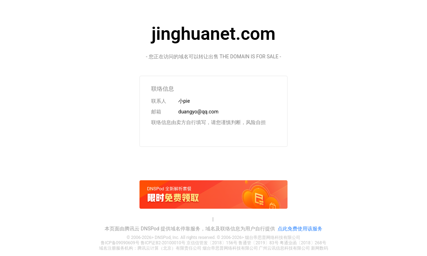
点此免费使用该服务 (300, 228)
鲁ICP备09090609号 (120, 242)
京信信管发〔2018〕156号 (211, 242)
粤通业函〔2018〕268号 (303, 242)
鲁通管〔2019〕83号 (258, 242)
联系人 (158, 101)
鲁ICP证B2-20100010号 (163, 242)
